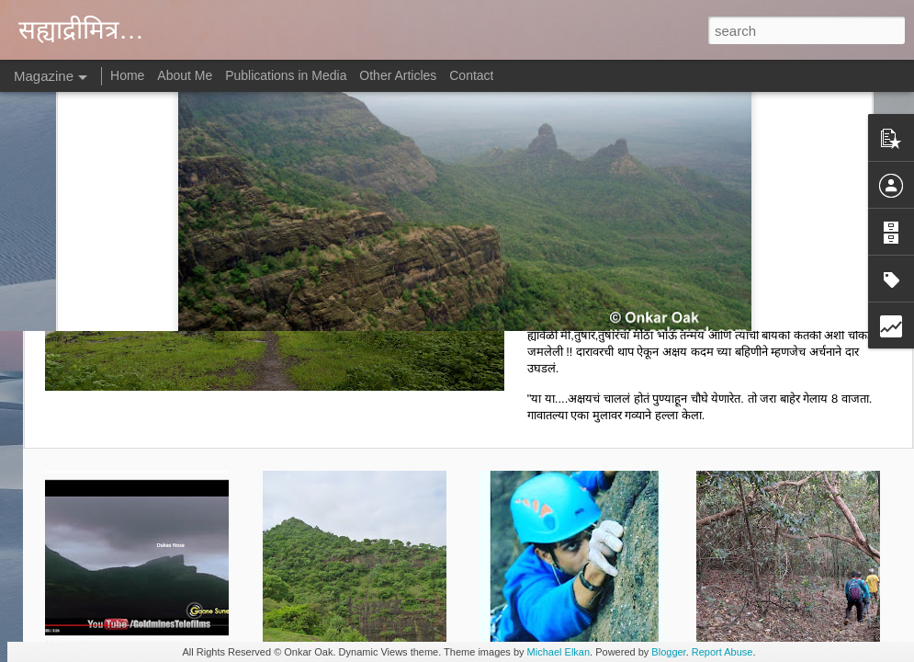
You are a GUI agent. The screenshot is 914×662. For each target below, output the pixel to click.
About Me (184, 75)
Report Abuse (722, 651)
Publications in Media (285, 75)
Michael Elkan (558, 651)
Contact (471, 75)
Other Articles (397, 75)
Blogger (668, 651)
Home (127, 75)
